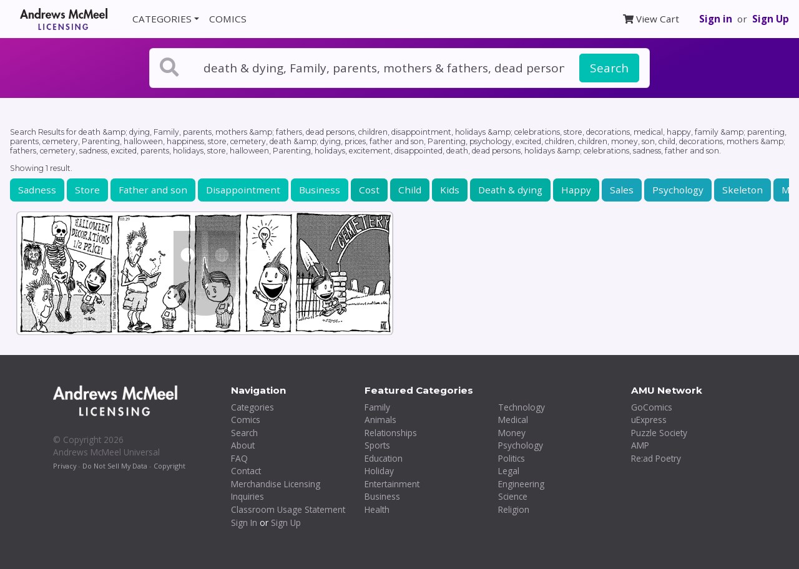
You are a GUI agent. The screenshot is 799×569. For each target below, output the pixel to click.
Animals (380, 420)
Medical (513, 420)
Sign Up (770, 18)
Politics (511, 458)
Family (377, 407)
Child (409, 189)
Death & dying (510, 189)
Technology (521, 407)
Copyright (169, 465)
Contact (246, 471)
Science (512, 496)
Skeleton (742, 189)
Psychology (677, 189)
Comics (245, 420)
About (243, 445)
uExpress (649, 420)
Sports (377, 445)
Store (87, 189)
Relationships (391, 433)
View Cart (651, 18)
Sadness (37, 189)
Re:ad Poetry (656, 458)
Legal (508, 471)
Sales (622, 189)
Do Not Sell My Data (114, 465)
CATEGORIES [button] (162, 18)
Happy (576, 189)
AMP (640, 445)
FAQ (239, 458)
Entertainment (392, 484)
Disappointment (243, 189)
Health (377, 509)
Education (384, 458)
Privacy (64, 465)
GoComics (651, 407)
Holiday (379, 471)
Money (512, 433)
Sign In (244, 522)
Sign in (715, 18)
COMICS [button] (228, 18)
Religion (513, 509)
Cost (369, 189)
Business (319, 189)
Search (609, 68)
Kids (449, 189)
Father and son (153, 189)
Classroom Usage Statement (288, 509)
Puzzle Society (659, 433)
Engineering (521, 484)
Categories (252, 407)
